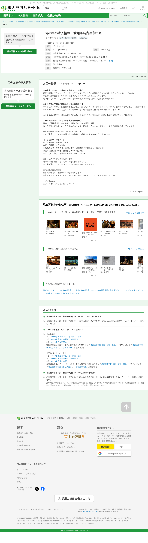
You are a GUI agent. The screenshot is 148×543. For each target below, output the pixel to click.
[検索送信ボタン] (144, 15)
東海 (11, 22)
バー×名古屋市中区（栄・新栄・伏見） (67, 337)
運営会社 (20, 482)
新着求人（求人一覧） (25, 433)
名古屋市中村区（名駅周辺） (60, 367)
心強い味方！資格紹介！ (66, 447)
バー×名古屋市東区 (59, 342)
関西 (54, 418)
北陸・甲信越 (90, 418)
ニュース (20, 474)
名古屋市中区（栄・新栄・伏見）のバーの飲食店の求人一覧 (118, 22)
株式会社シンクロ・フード (91, 511)
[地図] (110, 61)
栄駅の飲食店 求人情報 (85, 290)
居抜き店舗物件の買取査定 (56, 520)
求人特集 (23, 15)
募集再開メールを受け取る (19, 51)
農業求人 (53, 523)
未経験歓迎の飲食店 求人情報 (67, 293)
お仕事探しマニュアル (65, 443)
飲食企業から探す (23, 445)
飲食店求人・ (105, 518)
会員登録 (105, 447)
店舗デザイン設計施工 (79, 518)
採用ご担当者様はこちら (76, 498)
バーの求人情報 (129, 290)
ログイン (123, 447)
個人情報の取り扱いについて (41, 509)
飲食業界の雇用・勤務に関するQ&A (70, 451)
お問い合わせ (22, 478)
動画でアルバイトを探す (26, 449)
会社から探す (54, 15)
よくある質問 (31, 474)
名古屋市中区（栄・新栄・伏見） (104, 345)
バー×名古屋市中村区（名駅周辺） (65, 339)
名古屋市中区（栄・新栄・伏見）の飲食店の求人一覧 (76, 22)
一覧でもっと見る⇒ (135, 212)
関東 (48, 418)
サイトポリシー (23, 509)
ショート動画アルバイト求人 (77, 523)
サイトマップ (58, 509)
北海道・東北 (78, 418)
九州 (68, 418)
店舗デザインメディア (34, 523)
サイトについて (23, 470)
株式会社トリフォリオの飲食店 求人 (58, 290)
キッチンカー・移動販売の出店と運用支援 (92, 520)
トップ (5, 22)
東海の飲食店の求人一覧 (24, 22)
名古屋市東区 (68, 348)
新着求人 (8, 15)
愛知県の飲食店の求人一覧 (45, 22)
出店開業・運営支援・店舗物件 (48, 518)
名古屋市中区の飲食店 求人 (108, 290)
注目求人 (38, 15)
